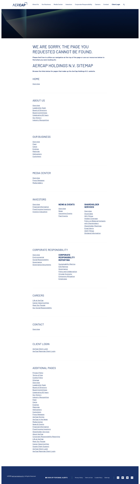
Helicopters (37, 153)
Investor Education (40, 211)
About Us (36, 4)
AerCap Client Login (40, 348)
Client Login (116, 4)
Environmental (38, 257)
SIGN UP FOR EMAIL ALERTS (57, 477)
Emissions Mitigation (67, 276)
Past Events (63, 215)
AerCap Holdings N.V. (18, 476)
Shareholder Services (41, 431)
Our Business (46, 4)
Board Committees (40, 112)
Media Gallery (38, 182)
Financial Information (41, 206)
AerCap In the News (40, 419)
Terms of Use (38, 375)
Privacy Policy (38, 372)
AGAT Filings (89, 230)
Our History (37, 117)
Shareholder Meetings (93, 225)
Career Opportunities (41, 302)
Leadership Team (39, 107)
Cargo (35, 146)
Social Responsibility (41, 259)
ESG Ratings (63, 266)
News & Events (38, 424)
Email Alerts (89, 228)
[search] (124, 6)
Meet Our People (39, 305)
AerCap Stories (38, 416)
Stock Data (88, 213)
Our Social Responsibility (42, 307)
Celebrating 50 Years (41, 115)
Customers (37, 156)
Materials (36, 151)
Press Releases (38, 180)
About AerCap (38, 434)
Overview (36, 83)
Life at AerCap (38, 300)
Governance (37, 262)
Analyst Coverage (91, 218)
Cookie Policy (38, 377)
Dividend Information (92, 233)
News (61, 210)
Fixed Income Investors (42, 209)
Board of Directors (40, 110)
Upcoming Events (65, 213)
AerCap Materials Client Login (44, 351)
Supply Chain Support (41, 446)
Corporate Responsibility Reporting (46, 436)
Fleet (35, 144)
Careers (98, 4)
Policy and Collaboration (68, 271)
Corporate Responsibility (84, 4)
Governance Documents (42, 264)
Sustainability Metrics (67, 264)
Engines (36, 148)
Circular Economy (65, 273)
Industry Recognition (41, 120)
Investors (69, 4)
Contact (106, 4)
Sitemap (36, 380)
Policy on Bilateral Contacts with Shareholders (94, 221)
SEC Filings (88, 216)
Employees (63, 278)
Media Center (58, 4)
